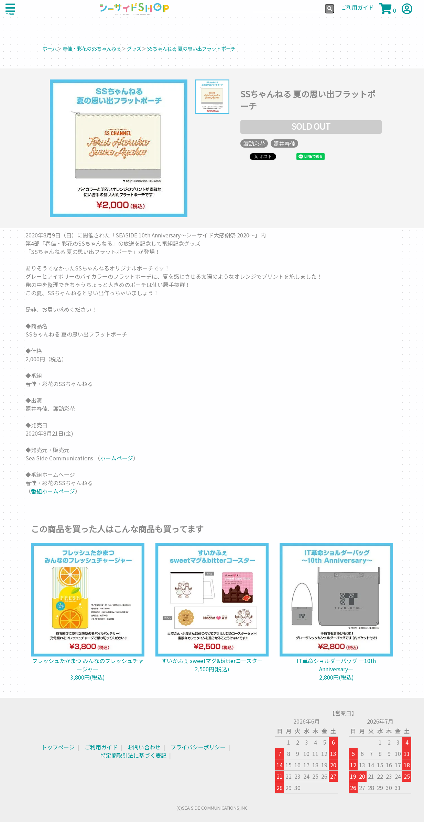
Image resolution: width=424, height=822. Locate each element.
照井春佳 (284, 143)
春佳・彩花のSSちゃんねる (92, 48)
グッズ (134, 48)
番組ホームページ (53, 491)
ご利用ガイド (101, 747)
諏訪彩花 (254, 143)
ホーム (49, 48)
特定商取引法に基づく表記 (133, 755)
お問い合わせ (144, 747)
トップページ (58, 747)
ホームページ (116, 458)
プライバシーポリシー (198, 747)
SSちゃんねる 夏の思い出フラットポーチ (191, 48)
